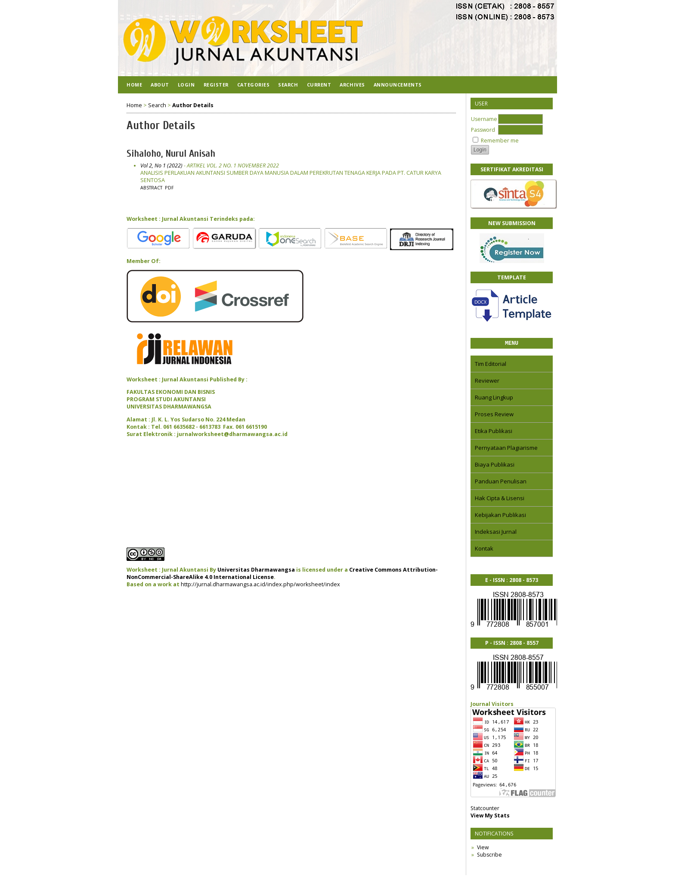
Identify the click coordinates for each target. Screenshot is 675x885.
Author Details (193, 105)
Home (134, 84)
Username (484, 119)
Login (186, 84)
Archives (352, 84)
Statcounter (485, 809)
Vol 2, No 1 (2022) (161, 165)
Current (319, 84)
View (483, 848)
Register (216, 84)
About (160, 84)
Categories (253, 84)
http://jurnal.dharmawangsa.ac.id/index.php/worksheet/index (260, 584)
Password (483, 129)
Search (288, 84)
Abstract (151, 188)
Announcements (398, 84)
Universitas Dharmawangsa (256, 569)
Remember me (500, 140)
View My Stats (490, 816)
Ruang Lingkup (494, 398)
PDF (169, 188)
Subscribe (489, 856)
